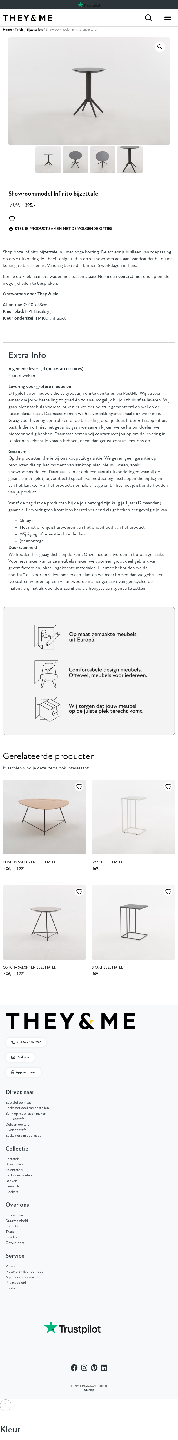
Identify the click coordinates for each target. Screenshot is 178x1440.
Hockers (12, 1192)
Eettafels (12, 1159)
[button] (160, 47)
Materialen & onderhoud (24, 1272)
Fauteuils (12, 1186)
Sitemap (89, 1390)
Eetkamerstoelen (19, 1175)
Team (10, 1232)
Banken (11, 1181)
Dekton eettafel (18, 1125)
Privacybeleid (16, 1283)
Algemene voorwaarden (24, 1277)
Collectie (12, 1226)
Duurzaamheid (17, 1221)
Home (7, 30)
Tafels (19, 30)
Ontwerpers (15, 1243)
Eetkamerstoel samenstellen (27, 1108)
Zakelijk (11, 1237)
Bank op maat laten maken (26, 1114)
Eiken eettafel (16, 1130)
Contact (12, 1288)
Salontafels (14, 1170)
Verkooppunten (18, 1266)
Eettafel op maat (18, 1103)
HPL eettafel (15, 1119)
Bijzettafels (34, 30)
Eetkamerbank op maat (23, 1136)
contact (126, 277)
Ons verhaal (15, 1215)
